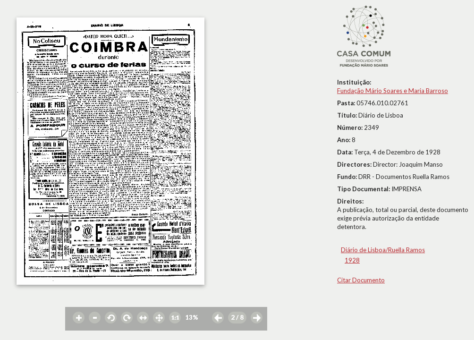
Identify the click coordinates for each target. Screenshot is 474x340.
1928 (352, 260)
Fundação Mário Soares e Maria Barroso (392, 90)
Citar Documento (361, 280)
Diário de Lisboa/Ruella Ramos (383, 250)
